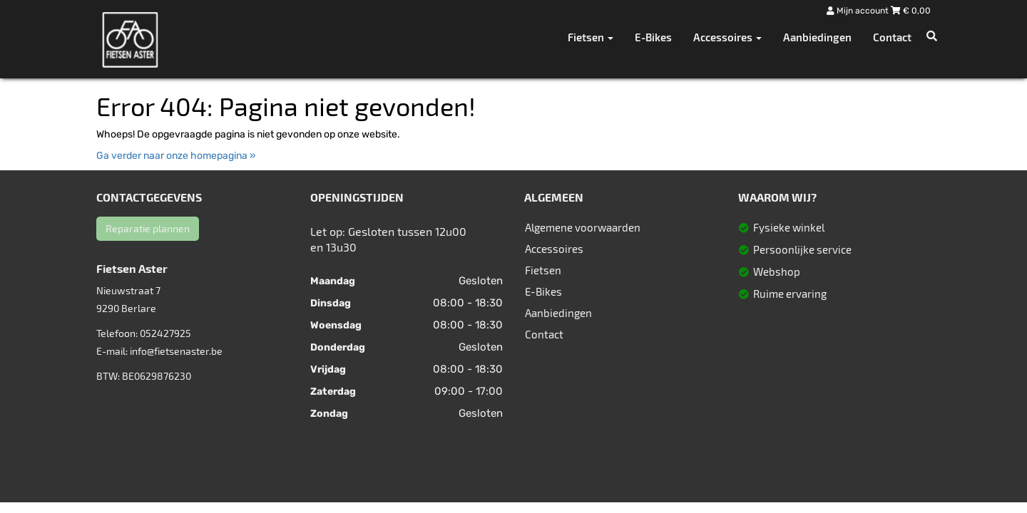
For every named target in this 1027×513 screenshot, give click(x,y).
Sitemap (562, 470)
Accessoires (554, 248)
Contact (892, 37)
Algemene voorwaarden (582, 227)
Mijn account (859, 11)
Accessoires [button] (727, 37)
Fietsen (543, 270)
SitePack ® (686, 470)
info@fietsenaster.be (176, 351)
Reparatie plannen (148, 228)
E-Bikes (653, 37)
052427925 (165, 333)
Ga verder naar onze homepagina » (176, 156)
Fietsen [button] (590, 37)
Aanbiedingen (817, 37)
